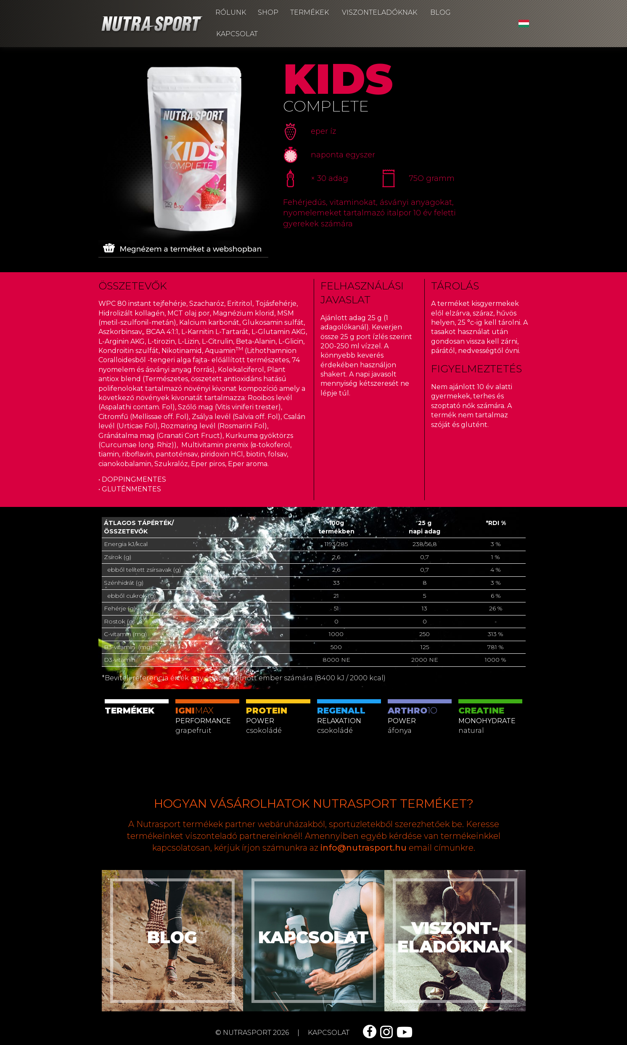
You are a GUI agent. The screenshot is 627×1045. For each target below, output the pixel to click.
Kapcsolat (237, 34)
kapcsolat (328, 1033)
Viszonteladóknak (379, 12)
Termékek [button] (309, 12)
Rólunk (230, 12)
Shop (268, 12)
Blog (440, 12)
